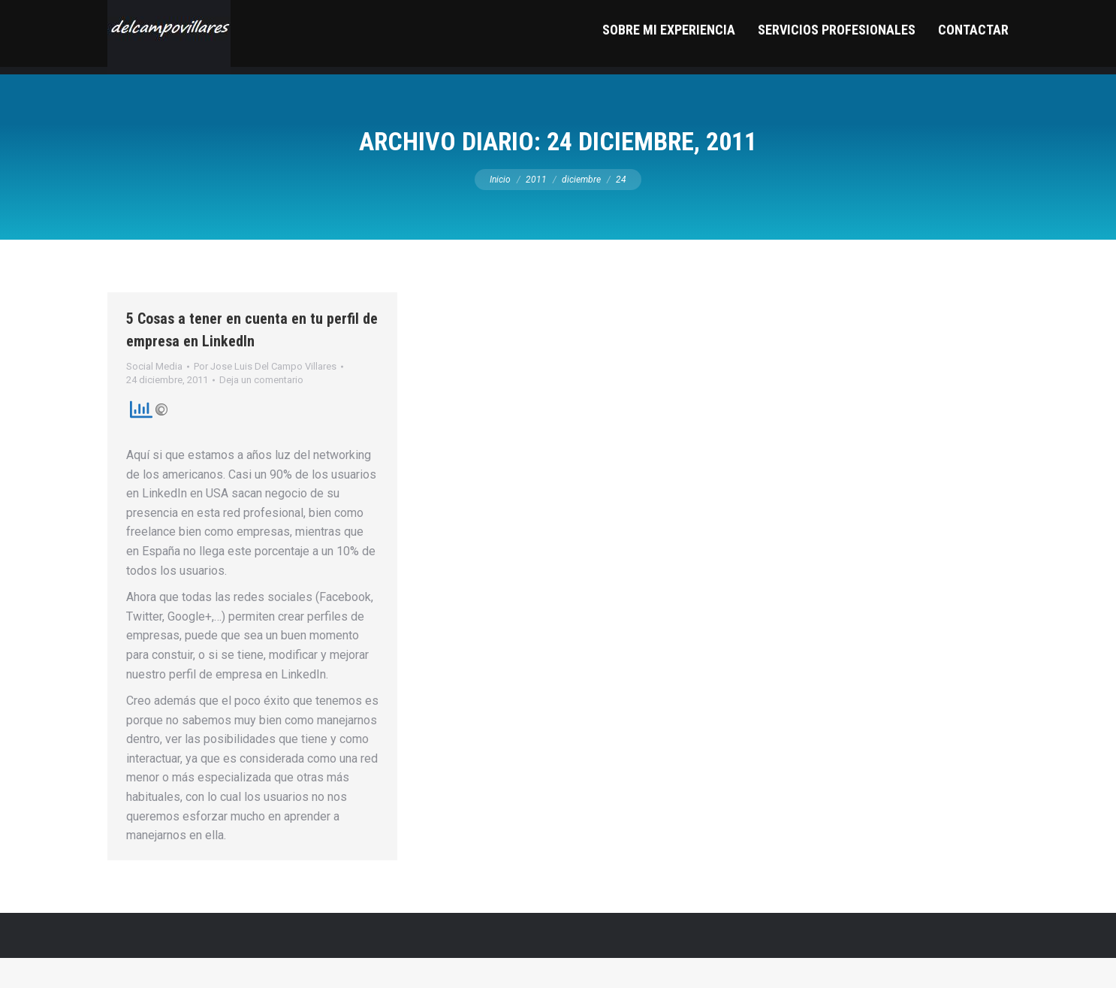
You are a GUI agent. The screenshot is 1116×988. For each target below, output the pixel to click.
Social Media (154, 396)
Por (265, 396)
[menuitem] (668, 67)
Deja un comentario (261, 409)
